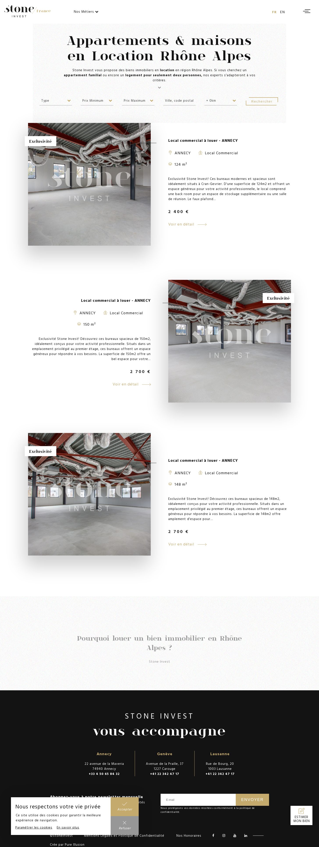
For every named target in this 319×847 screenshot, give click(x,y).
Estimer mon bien (301, 819)
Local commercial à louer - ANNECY (203, 140)
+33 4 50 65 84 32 (104, 773)
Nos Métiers (86, 11)
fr (274, 11)
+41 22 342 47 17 (164, 773)
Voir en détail (187, 224)
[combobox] (55, 100)
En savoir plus (68, 827)
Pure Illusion (75, 844)
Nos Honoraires (188, 835)
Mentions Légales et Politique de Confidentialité (124, 835)
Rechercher (262, 101)
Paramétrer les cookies (33, 827)
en (282, 11)
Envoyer (252, 799)
